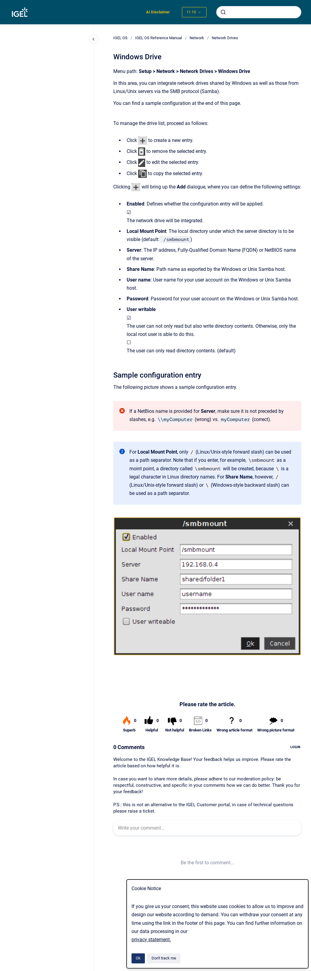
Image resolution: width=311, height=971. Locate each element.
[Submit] (223, 12)
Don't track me (164, 958)
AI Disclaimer (158, 12)
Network (197, 38)
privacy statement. (151, 939)
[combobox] (259, 12)
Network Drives (225, 38)
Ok (138, 958)
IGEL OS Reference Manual (158, 38)
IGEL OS (120, 38)
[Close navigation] (93, 39)
